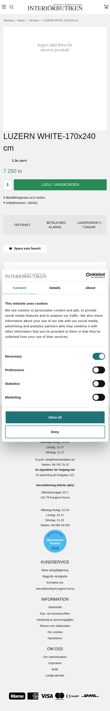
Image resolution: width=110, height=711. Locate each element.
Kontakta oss (55, 582)
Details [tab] (55, 287)
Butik (55, 669)
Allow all (55, 417)
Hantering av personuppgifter (55, 619)
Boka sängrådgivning (55, 570)
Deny (55, 431)
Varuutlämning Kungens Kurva (55, 588)
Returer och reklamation (55, 626)
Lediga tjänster (55, 675)
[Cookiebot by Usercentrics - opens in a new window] (86, 275)
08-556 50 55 (59, 525)
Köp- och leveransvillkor (55, 613)
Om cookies (55, 632)
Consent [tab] (19, 287)
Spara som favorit (25, 248)
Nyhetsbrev (55, 638)
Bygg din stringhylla (55, 576)
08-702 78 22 (60, 464)
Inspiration (55, 663)
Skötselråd (55, 607)
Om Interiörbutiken (55, 657)
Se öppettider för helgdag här (55, 469)
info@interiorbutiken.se (59, 459)
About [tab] (90, 287)
